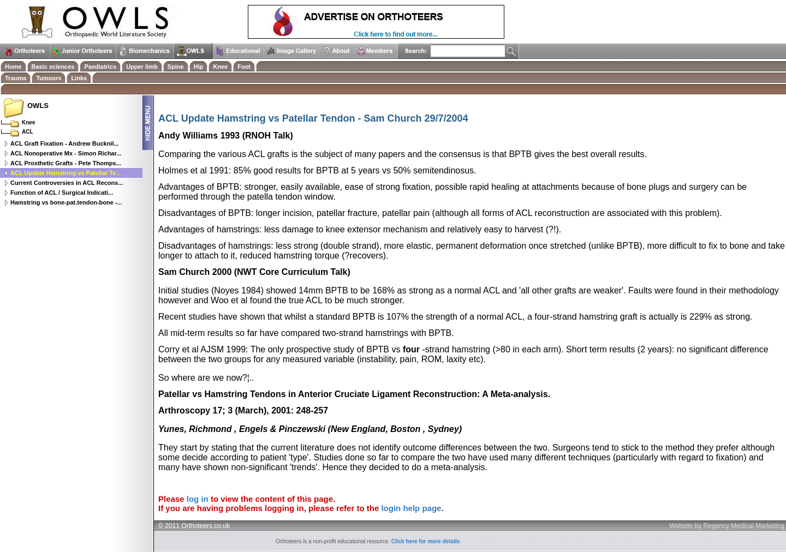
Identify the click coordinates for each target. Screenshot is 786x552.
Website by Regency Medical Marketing (726, 526)
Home (13, 66)
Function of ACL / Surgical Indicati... (61, 192)
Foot (244, 66)
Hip (199, 66)
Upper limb (141, 66)
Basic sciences (53, 66)
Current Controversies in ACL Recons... (66, 182)
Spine (176, 66)
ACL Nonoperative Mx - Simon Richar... (65, 153)
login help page (411, 508)
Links (79, 78)
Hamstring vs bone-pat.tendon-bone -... (66, 202)
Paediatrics (100, 66)
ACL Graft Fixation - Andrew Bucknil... (64, 143)
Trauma (15, 78)
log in (198, 498)
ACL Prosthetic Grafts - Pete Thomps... (65, 163)
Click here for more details (425, 541)
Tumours (48, 78)
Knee (220, 66)
